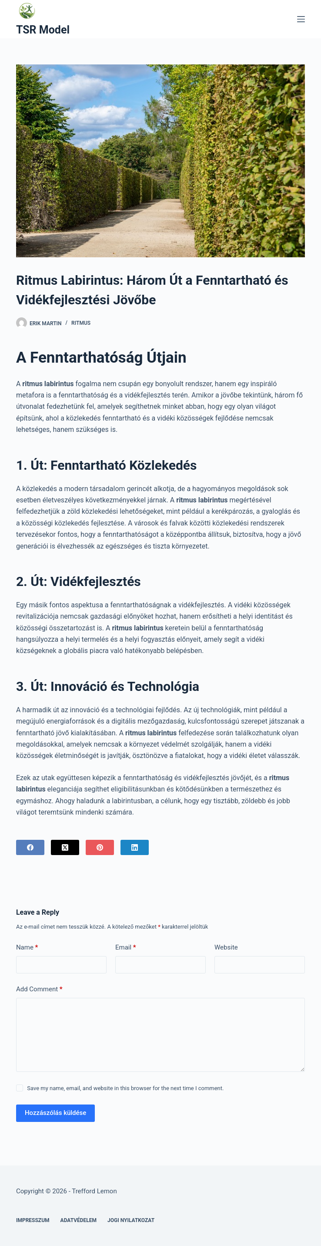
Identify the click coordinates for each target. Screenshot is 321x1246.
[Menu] (301, 19)
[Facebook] (30, 847)
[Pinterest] (100, 847)
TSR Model (43, 30)
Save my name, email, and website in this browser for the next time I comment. (125, 1088)
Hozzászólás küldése (55, 1113)
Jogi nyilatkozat (130, 1220)
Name (27, 947)
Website (226, 947)
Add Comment (39, 989)
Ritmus (80, 323)
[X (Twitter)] (65, 847)
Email (125, 947)
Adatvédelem (78, 1220)
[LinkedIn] (134, 847)
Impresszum (33, 1220)
